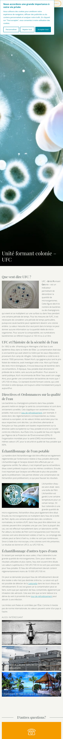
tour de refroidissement (41, 596)
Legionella (32, 583)
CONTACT (55, 3)
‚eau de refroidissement (31, 412)
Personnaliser (11, 29)
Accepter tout (43, 29)
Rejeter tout (27, 29)
